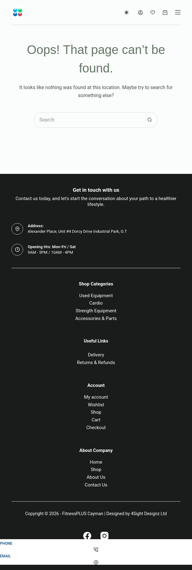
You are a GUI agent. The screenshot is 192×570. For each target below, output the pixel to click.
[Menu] (178, 12)
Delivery (96, 355)
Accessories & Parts (95, 318)
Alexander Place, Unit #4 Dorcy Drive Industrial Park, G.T (77, 231)
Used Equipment (96, 295)
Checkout (96, 427)
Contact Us (96, 485)
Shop (96, 412)
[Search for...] (88, 120)
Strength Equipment (96, 311)
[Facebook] (87, 536)
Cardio (96, 303)
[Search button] (149, 120)
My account (96, 397)
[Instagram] (104, 536)
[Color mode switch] (126, 12)
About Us (96, 477)
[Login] (140, 12)
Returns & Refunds (96, 362)
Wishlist (96, 405)
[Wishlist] (152, 12)
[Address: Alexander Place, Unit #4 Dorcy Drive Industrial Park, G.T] (17, 229)
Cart (96, 420)
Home (96, 462)
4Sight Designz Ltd (149, 513)
